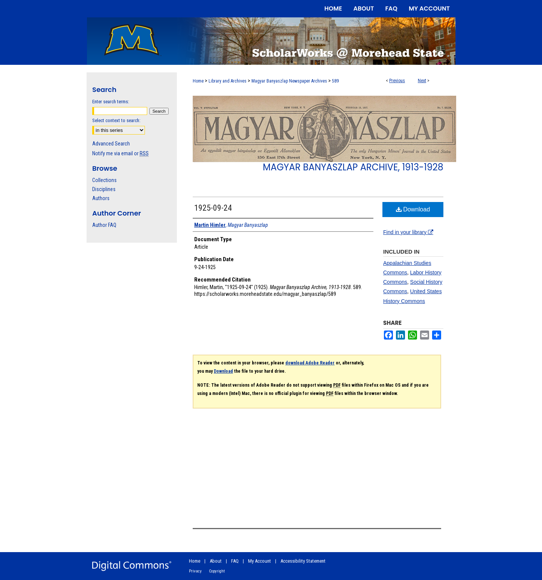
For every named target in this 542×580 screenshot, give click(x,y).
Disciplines (104, 189)
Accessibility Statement (303, 561)
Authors (101, 198)
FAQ (235, 561)
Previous (397, 80)
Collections (104, 180)
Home (198, 81)
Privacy (195, 571)
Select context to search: (116, 120)
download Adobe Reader (310, 363)
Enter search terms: (110, 101)
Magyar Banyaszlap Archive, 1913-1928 (353, 167)
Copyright (217, 571)
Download (413, 209)
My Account (259, 561)
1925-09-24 (213, 208)
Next (422, 80)
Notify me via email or (120, 153)
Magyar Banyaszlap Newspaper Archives (289, 81)
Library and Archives (228, 81)
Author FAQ (104, 225)
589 (335, 81)
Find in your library (408, 232)
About (216, 561)
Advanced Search (111, 144)
